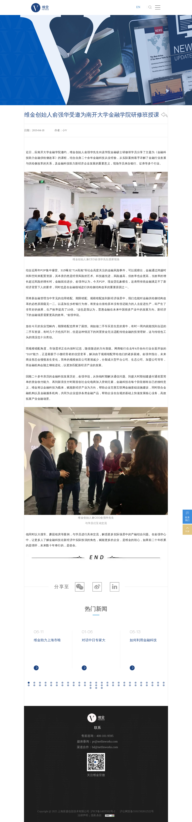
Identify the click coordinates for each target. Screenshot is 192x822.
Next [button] (166, 650)
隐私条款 (96, 815)
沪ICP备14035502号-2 (103, 811)
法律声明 (83, 815)
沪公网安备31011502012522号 (136, 811)
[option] (48, 650)
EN (138, 7)
